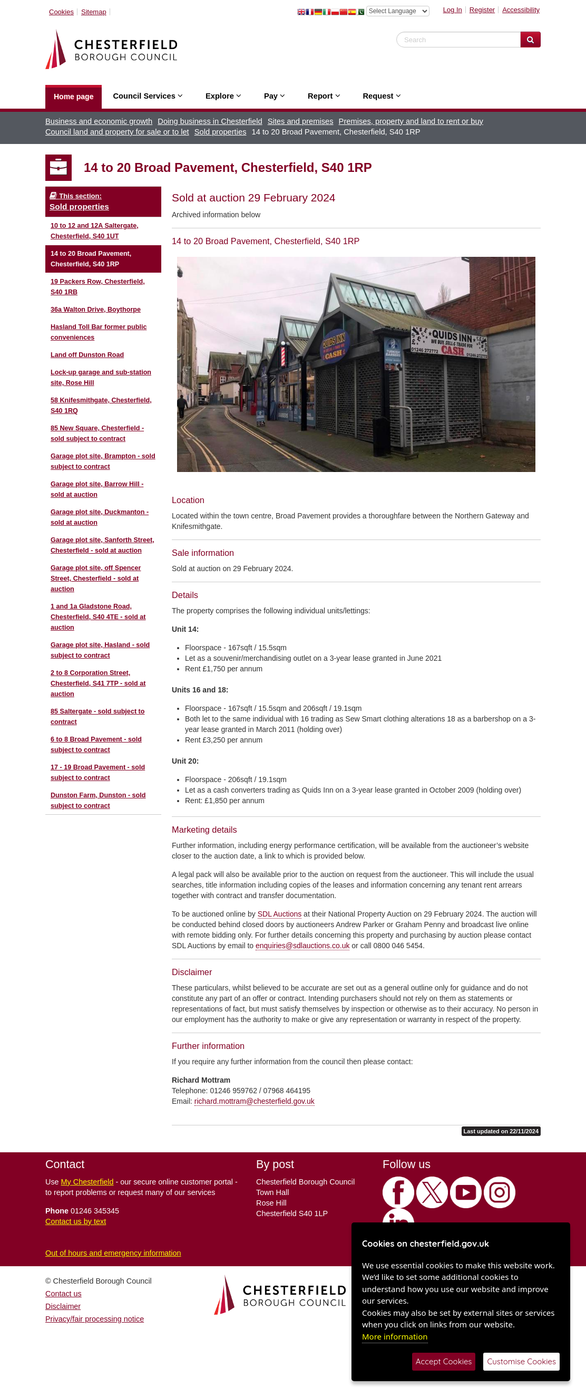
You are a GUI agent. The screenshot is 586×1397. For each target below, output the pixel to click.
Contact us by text (75, 1221)
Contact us (63, 1293)
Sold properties (220, 132)
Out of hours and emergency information (113, 1253)
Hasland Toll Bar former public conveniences (99, 332)
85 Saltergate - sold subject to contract (97, 717)
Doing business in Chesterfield (210, 121)
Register (482, 9)
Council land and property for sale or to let (117, 132)
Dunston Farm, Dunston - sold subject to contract (98, 801)
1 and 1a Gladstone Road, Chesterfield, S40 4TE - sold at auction (98, 617)
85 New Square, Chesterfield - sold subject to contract (97, 433)
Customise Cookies (521, 1361)
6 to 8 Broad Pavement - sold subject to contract (96, 745)
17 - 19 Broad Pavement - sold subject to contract (98, 773)
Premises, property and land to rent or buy (411, 121)
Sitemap (93, 11)
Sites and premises (301, 121)
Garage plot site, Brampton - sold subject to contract (103, 461)
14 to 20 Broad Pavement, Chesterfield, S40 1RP (91, 259)
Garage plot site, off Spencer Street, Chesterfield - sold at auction (96, 578)
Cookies (61, 11)
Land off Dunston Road (87, 355)
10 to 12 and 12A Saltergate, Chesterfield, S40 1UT (95, 231)
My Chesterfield (87, 1182)
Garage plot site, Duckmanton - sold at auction (100, 517)
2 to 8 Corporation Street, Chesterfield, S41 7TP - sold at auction (98, 683)
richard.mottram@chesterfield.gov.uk (254, 1101)
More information (395, 1336)
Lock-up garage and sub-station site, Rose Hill (101, 378)
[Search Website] (530, 39)
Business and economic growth (98, 121)
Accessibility (521, 9)
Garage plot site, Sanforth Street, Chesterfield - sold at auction (102, 545)
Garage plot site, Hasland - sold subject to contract (100, 650)
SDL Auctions (280, 914)
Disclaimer (63, 1306)
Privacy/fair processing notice (94, 1319)
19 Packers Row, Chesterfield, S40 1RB (98, 287)
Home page (73, 96)
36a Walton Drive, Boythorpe (96, 309)
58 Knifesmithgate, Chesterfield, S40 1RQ (101, 406)
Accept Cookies (444, 1361)
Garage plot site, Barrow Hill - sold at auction (97, 489)
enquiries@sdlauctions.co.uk (302, 945)
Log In (452, 9)
